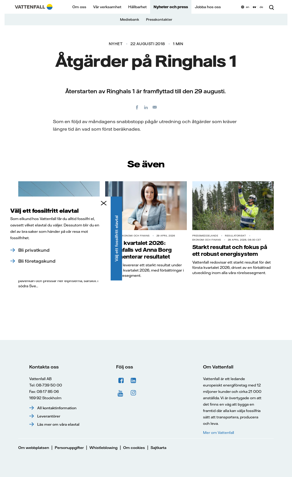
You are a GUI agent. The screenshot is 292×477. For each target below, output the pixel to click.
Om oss (79, 7)
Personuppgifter (69, 447)
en (247, 7)
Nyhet (116, 43)
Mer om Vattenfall (218, 432)
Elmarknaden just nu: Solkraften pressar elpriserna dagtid (57, 249)
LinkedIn (133, 381)
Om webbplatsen (33, 447)
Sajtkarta (158, 447)
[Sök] (271, 7)
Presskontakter (159, 19)
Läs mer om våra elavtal (58, 424)
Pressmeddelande (31, 235)
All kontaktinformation (56, 408)
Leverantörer (48, 416)
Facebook (121, 381)
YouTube (121, 393)
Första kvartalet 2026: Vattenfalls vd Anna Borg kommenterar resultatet (138, 249)
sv (254, 7)
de (261, 7)
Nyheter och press (171, 7)
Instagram (133, 393)
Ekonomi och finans (135, 235)
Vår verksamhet (107, 7)
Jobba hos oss (208, 7)
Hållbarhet (137, 7)
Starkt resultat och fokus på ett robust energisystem (229, 250)
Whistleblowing (103, 447)
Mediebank (129, 19)
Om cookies (134, 447)
